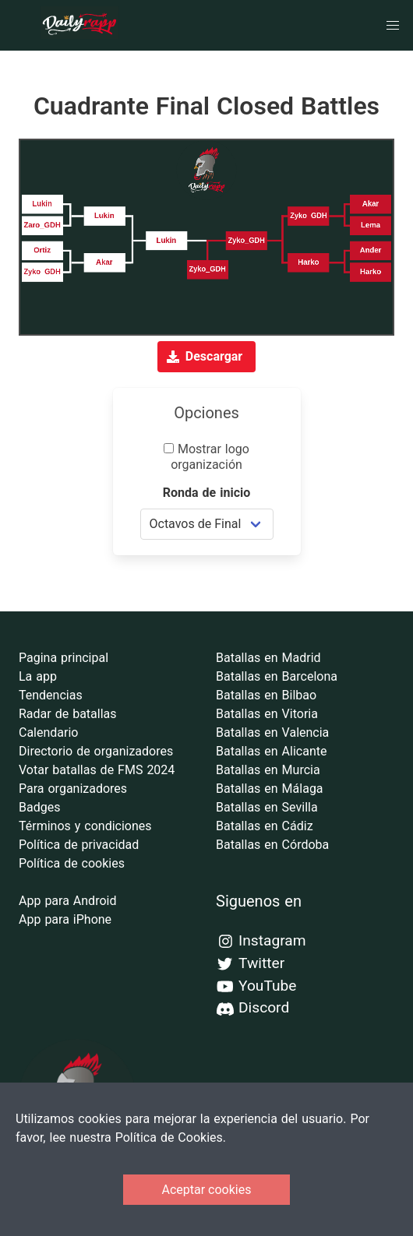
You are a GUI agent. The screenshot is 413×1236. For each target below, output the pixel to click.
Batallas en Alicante (271, 751)
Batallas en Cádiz (264, 826)
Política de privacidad (79, 844)
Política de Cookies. (170, 1137)
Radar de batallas (68, 713)
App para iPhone (65, 919)
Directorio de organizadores (96, 751)
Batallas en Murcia (268, 769)
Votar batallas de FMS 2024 (97, 769)
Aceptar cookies (207, 1189)
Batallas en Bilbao (266, 695)
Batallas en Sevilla (267, 807)
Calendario (49, 732)
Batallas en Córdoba (272, 844)
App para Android (67, 900)
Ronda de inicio (206, 492)
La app (38, 676)
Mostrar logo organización (206, 457)
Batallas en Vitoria (267, 713)
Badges (39, 807)
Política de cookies (72, 863)
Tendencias (51, 695)
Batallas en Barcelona (276, 676)
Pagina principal (63, 657)
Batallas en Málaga (269, 788)
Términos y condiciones (85, 826)
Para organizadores (73, 788)
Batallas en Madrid (268, 657)
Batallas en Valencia (272, 732)
